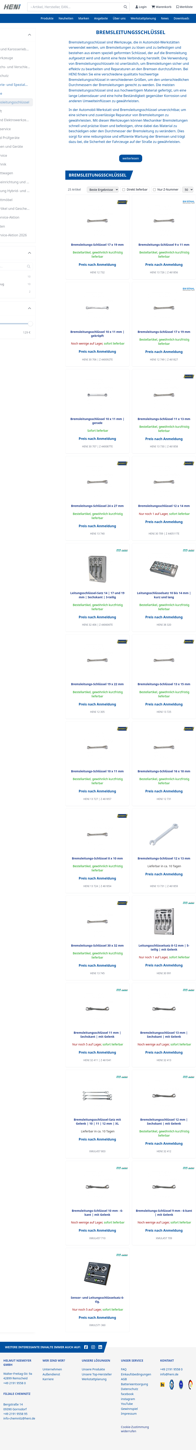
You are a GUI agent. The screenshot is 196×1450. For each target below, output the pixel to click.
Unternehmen (52, 1369)
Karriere (48, 1379)
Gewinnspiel (129, 1409)
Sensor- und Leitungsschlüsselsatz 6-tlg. (97, 1300)
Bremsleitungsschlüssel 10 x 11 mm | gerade (97, 421)
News (165, 18)
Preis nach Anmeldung (97, 264)
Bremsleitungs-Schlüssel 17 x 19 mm (97, 245)
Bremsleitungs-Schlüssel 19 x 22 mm (97, 684)
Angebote (101, 18)
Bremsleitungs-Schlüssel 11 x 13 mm (164, 419)
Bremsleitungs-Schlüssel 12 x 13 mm (164, 858)
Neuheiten (66, 18)
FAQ (124, 1369)
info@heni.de (169, 1374)
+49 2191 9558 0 (171, 1369)
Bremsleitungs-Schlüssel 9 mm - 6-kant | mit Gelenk (164, 1213)
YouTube (127, 1404)
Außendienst (51, 1374)
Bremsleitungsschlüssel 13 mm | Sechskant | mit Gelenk (164, 1035)
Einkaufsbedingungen (136, 1374)
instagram (128, 1399)
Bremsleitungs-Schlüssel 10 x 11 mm (97, 771)
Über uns (119, 18)
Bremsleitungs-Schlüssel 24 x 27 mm (97, 506)
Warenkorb (161, 7)
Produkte (47, 18)
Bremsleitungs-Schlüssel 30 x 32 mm (97, 945)
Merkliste (185, 7)
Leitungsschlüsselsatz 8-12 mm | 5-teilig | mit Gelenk (164, 947)
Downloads (181, 18)
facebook (127, 1394)
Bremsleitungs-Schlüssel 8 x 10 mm (97, 858)
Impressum (129, 1414)
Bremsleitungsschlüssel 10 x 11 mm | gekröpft (97, 334)
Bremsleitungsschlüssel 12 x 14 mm (164, 506)
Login (141, 7)
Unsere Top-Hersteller (97, 1374)
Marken (83, 18)
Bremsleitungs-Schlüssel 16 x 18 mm (164, 771)
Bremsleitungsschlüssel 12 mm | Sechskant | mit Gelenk (164, 1121)
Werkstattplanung (143, 18)
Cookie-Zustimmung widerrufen (135, 1429)
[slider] (55, 323)
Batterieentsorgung (134, 1384)
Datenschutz (129, 1389)
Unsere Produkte (93, 1369)
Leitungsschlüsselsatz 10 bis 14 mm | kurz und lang (164, 595)
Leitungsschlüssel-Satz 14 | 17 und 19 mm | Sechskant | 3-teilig (97, 595)
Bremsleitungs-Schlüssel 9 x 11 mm (164, 245)
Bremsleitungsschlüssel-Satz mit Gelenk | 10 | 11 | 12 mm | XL (97, 1121)
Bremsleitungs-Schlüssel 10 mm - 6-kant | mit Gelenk (97, 1213)
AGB (124, 1379)
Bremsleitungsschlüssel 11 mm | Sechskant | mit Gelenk (97, 1035)
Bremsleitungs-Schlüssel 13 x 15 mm (164, 684)
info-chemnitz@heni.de (19, 1418)
